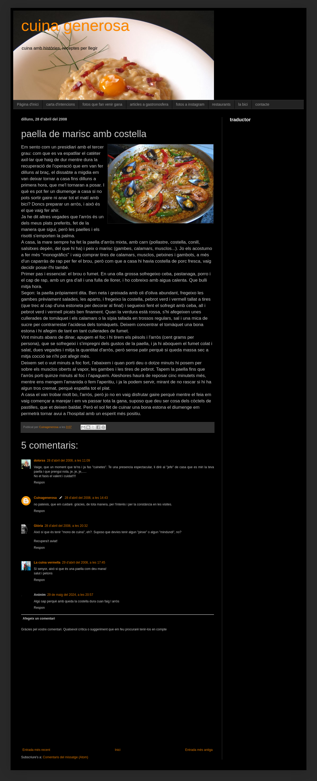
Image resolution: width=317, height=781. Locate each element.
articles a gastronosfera (149, 104)
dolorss (39, 460)
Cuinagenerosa (45, 498)
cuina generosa (75, 25)
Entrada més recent (36, 750)
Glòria (38, 526)
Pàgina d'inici (28, 104)
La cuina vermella (47, 562)
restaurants (221, 104)
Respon (39, 482)
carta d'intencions (60, 104)
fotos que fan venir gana (102, 104)
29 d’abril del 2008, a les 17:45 (83, 562)
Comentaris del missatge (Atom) (65, 757)
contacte (262, 104)
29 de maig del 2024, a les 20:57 (70, 595)
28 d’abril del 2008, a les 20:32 (66, 526)
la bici (243, 104)
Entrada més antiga (199, 750)
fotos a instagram (190, 104)
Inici (117, 750)
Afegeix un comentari (39, 618)
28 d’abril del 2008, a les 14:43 (86, 498)
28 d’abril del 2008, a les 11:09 (68, 460)
